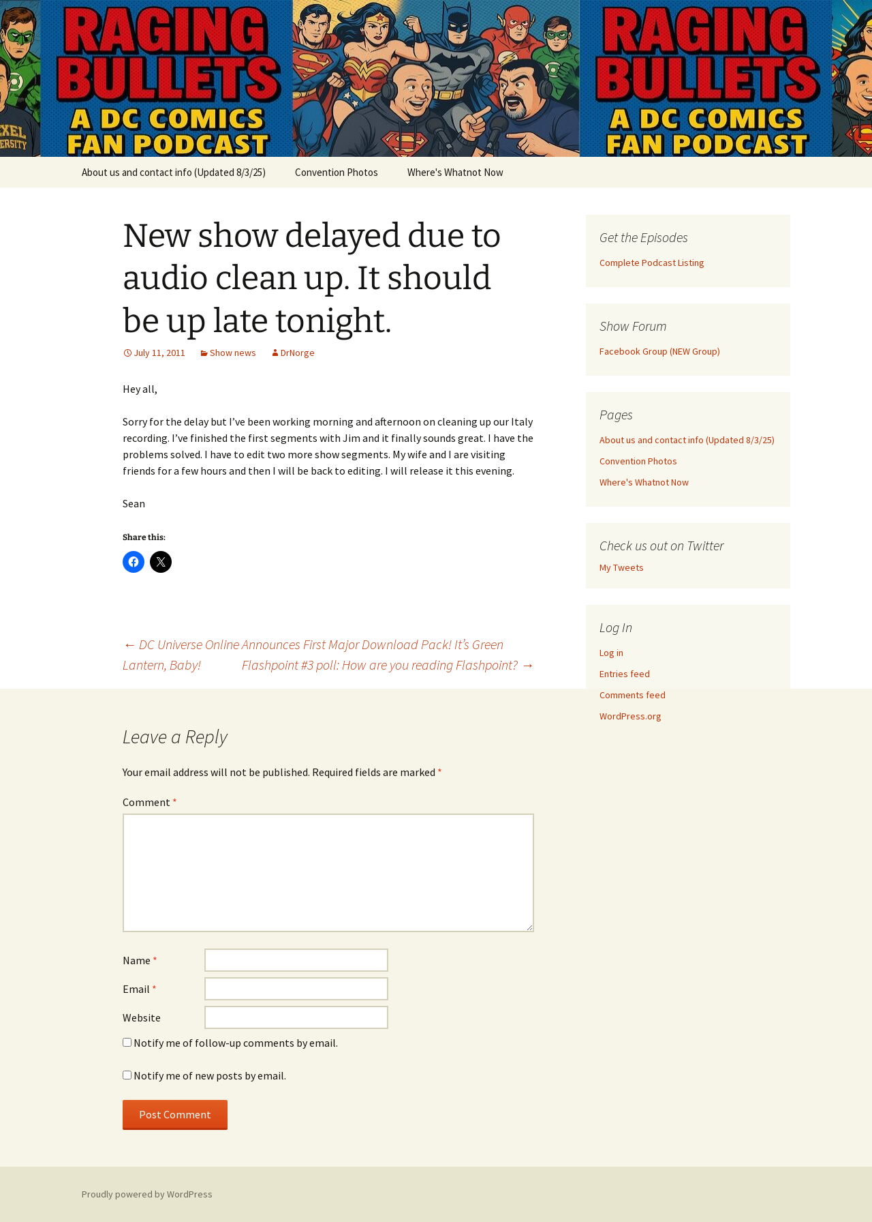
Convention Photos (336, 172)
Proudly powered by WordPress (147, 1194)
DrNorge (298, 352)
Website (142, 1017)
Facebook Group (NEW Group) (660, 351)
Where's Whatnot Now (455, 172)
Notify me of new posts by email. (210, 1075)
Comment (150, 802)
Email (140, 989)
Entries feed (625, 674)
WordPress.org (630, 716)
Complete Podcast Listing (652, 262)
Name (140, 960)
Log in (611, 652)
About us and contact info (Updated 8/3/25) (174, 172)
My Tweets (622, 567)
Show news (233, 352)
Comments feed (633, 695)
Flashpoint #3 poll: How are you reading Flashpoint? (388, 664)
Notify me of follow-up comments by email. (236, 1042)
